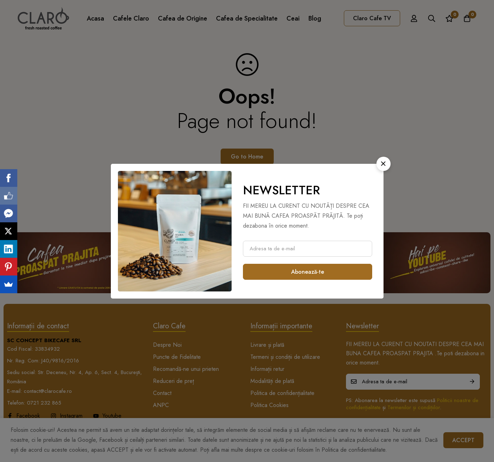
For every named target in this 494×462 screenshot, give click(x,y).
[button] (383, 164)
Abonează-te (307, 272)
